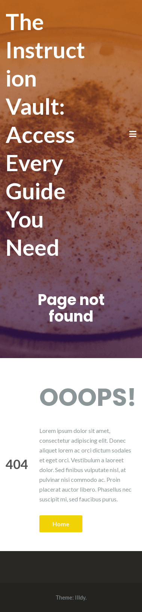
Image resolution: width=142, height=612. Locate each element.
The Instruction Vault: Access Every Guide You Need (45, 134)
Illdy (80, 597)
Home (60, 523)
